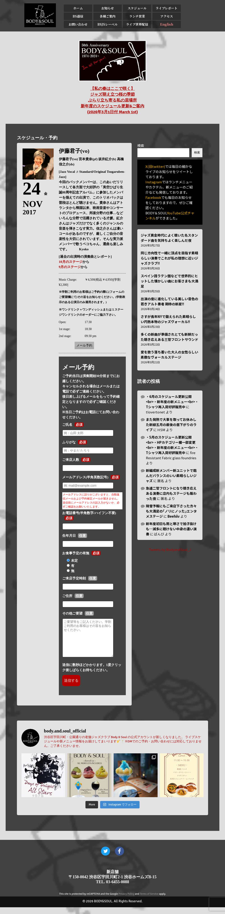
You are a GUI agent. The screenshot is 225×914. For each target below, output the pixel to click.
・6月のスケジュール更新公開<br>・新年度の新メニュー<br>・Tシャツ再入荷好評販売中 (172, 401)
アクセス (166, 16)
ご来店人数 (70, 459)
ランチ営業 (137, 16)
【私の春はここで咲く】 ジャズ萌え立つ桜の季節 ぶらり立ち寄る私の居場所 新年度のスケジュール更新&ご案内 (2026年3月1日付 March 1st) (112, 100)
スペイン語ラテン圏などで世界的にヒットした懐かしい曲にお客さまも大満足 (169, 280)
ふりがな (69, 442)
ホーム (78, 8)
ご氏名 (67, 424)
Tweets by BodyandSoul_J (170, 549)
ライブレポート (166, 8)
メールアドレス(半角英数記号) (85, 477)
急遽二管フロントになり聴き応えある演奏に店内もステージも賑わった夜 (171, 493)
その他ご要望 (72, 613)
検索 (140, 145)
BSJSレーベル (107, 24)
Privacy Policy (126, 900)
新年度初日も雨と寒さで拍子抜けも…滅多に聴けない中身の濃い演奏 (171, 528)
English (166, 24)
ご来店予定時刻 (74, 578)
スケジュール (137, 8)
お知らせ (107, 8)
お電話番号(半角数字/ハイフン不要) (89, 513)
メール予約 (84, 345)
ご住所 (67, 596)
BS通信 (78, 16)
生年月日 (69, 535)
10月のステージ (71, 262)
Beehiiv (174, 516)
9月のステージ (70, 267)
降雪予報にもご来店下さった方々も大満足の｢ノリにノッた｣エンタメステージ (171, 511)
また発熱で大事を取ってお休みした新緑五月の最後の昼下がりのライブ (171, 424)
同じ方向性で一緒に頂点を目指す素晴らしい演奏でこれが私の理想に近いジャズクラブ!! (169, 258)
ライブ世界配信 (137, 24)
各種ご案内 (107, 16)
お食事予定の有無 (75, 553)
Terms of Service (149, 900)
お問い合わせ (78, 24)
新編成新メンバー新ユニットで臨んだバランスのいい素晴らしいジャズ (171, 475)
